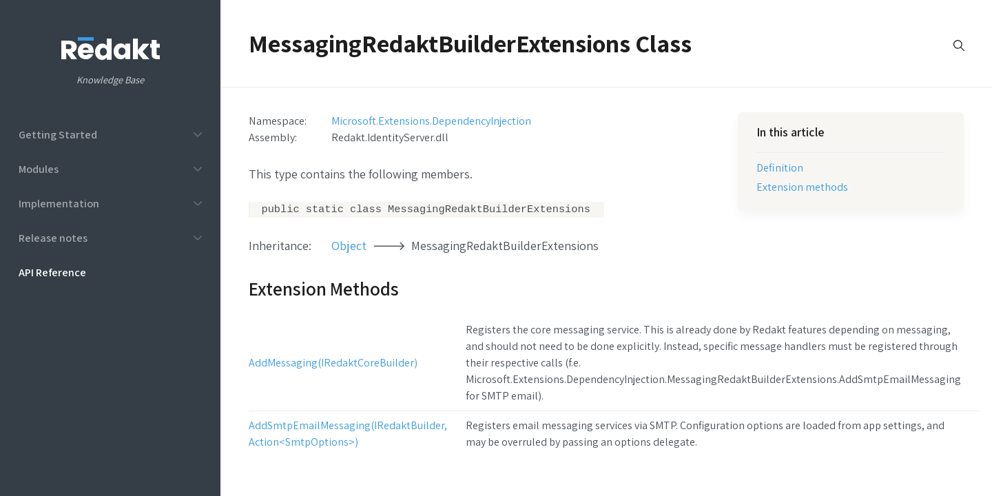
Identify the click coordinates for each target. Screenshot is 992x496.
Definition (779, 167)
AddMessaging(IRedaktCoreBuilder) (333, 364)
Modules (39, 168)
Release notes (53, 237)
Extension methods (802, 186)
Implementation (59, 203)
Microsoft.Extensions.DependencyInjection (431, 120)
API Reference (52, 272)
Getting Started (58, 134)
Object (348, 247)
